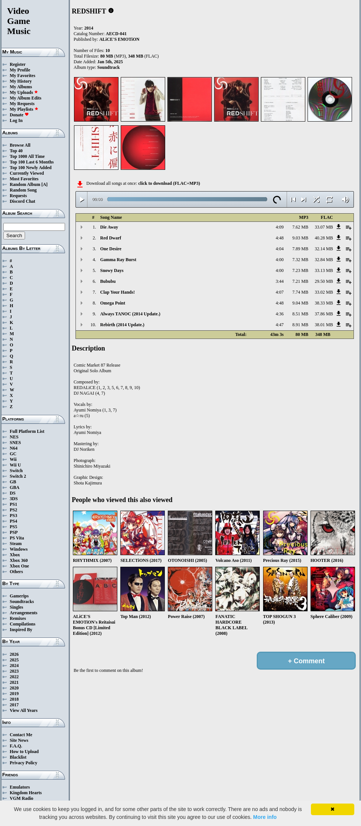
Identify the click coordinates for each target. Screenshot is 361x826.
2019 (14, 693)
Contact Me (21, 734)
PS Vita (17, 538)
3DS (14, 498)
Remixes (18, 618)
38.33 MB (324, 303)
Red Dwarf (110, 238)
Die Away (109, 227)
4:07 (280, 292)
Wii (13, 459)
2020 (14, 688)
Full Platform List (27, 431)
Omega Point (112, 303)
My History (21, 81)
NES (14, 437)
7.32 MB (300, 259)
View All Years (23, 710)
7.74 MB (300, 292)
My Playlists (24, 109)
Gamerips (19, 596)
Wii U (15, 465)
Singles (16, 607)
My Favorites (22, 75)
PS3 (13, 515)
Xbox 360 (19, 560)
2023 (14, 671)
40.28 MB (324, 238)
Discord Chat (22, 201)
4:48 (280, 238)
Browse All (20, 145)
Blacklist (18, 757)
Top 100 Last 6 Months (32, 162)
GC (13, 453)
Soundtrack (108, 67)
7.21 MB (300, 281)
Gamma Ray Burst (118, 259)
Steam (16, 543)
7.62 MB (300, 227)
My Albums (21, 86)
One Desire (110, 248)
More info (265, 817)
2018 (14, 699)
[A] (44, 184)
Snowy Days (111, 270)
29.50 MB (324, 281)
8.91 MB (300, 324)
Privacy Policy (23, 762)
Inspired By (21, 629)
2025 (14, 660)
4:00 (280, 259)
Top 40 (16, 150)
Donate (19, 114)
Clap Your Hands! (117, 292)
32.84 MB (324, 259)
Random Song (23, 190)
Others (16, 571)
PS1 (13, 504)
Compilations (23, 624)
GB (13, 481)
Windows (19, 549)
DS (12, 493)
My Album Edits (25, 98)
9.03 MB (300, 238)
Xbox (15, 554)
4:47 (280, 324)
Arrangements (23, 612)
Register (18, 64)
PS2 (13, 510)
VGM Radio (21, 798)
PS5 (13, 526)
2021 (14, 682)
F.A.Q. (16, 746)
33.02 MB (324, 292)
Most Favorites (24, 178)
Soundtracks (22, 601)
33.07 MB (324, 227)
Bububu (107, 281)
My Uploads (24, 92)
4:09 (280, 227)
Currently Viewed (27, 173)
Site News (19, 740)
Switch (16, 470)
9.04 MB (300, 303)
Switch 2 (18, 476)
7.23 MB (300, 270)
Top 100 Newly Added (31, 167)
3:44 (280, 281)
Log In (16, 120)
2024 (14, 665)
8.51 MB (300, 313)
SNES (15, 442)
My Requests (22, 103)
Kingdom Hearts (26, 792)
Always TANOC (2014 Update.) (130, 313)
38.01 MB (324, 324)
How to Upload (24, 751)
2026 (14, 654)
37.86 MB (324, 313)
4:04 (280, 248)
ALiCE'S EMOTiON (119, 39)
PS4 (13, 521)
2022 (14, 676)
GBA (14, 487)
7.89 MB (300, 248)
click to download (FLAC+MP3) (169, 183)
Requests (18, 195)
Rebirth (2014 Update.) (122, 324)
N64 (14, 448)
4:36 (280, 313)
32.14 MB (324, 248)
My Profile (20, 70)
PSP (14, 532)
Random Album (25, 184)
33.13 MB (324, 270)
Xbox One (19, 566)
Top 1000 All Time (27, 156)
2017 (14, 704)
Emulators (20, 787)
